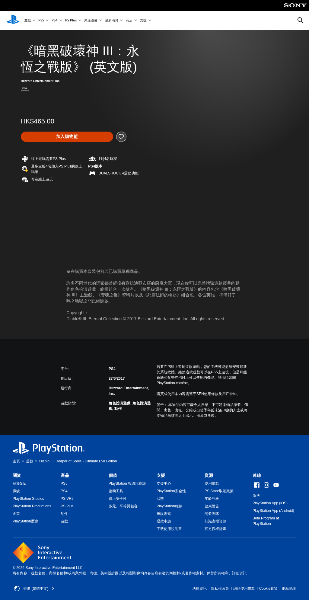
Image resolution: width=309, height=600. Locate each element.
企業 (16, 514)
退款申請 (164, 521)
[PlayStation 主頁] (13, 20)
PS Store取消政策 (219, 491)
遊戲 (27, 20)
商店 (129, 20)
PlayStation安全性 (171, 491)
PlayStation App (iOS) (270, 503)
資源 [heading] (209, 475)
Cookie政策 (268, 588)
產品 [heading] (65, 475)
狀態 (160, 498)
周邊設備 (90, 20)
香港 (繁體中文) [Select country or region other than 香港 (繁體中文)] (34, 588)
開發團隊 (212, 514)
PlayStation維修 (169, 506)
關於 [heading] (17, 475)
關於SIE (19, 483)
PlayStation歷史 (25, 521)
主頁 (16, 461)
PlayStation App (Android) (273, 511)
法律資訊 (199, 588)
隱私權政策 (220, 588)
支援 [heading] (161, 475)
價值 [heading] (113, 475)
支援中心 (164, 483)
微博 (256, 495)
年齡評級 (212, 498)
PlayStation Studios (28, 498)
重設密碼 (164, 514)
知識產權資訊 (215, 521)
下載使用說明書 (169, 529)
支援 (143, 20)
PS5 (41, 20)
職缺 (16, 491)
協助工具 (116, 491)
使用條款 (212, 483)
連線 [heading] (257, 475)
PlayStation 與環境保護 (127, 483)
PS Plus (71, 20)
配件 (64, 514)
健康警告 (212, 506)
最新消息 (111, 20)
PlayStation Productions (32, 506)
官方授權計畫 (215, 529)
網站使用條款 (244, 588)
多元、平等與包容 (123, 506)
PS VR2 (67, 498)
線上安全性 (118, 498)
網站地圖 (289, 588)
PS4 (55, 20)
